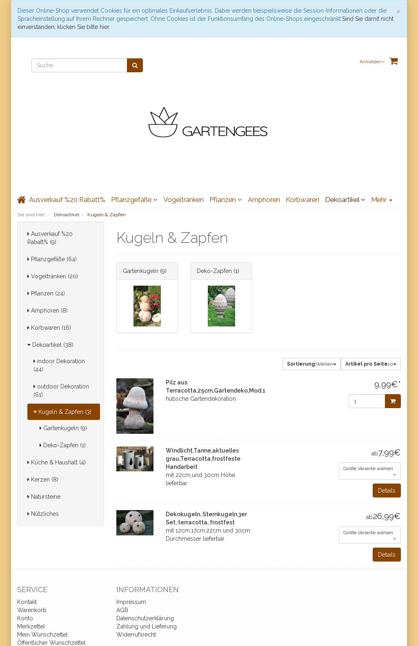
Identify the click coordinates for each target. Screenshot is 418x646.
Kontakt (27, 602)
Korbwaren (302, 199)
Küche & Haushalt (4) (56, 462)
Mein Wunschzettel (42, 634)
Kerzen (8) (42, 479)
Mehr (381, 199)
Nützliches (43, 514)
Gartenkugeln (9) (63, 428)
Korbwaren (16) (49, 327)
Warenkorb (32, 610)
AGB (122, 610)
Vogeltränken (183, 199)
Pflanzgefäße (134, 199)
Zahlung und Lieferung (146, 626)
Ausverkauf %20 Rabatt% (67, 199)
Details (387, 490)
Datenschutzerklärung (145, 618)
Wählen (311, 364)
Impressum (131, 602)
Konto (25, 618)
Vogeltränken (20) (52, 276)
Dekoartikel (345, 199)
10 (370, 364)
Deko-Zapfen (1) (63, 445)
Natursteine (43, 496)
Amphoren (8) (47, 310)
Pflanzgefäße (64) (52, 259)
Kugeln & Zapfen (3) (62, 411)
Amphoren (264, 199)
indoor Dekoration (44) (59, 365)
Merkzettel (31, 626)
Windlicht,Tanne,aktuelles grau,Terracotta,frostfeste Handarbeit (203, 458)
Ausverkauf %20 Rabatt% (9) (50, 238)
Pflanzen (225, 199)
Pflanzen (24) (46, 293)
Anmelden (372, 61)
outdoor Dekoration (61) (61, 390)
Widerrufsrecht (136, 634)
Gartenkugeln (140, 271)
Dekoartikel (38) (50, 345)
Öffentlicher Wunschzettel (51, 642)
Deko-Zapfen (214, 271)
